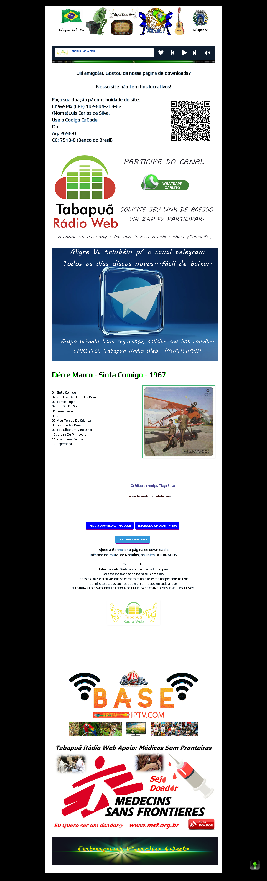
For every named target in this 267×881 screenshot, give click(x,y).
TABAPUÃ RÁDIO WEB (132, 539)
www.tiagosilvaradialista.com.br (154, 496)
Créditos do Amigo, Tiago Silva (154, 486)
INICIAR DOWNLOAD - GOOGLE (110, 525)
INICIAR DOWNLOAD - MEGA (157, 525)
